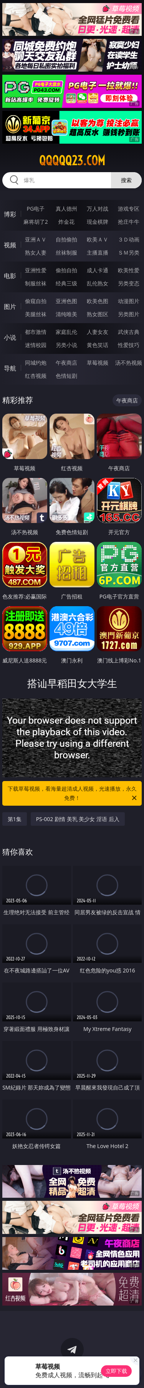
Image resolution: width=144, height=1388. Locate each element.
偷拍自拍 (66, 270)
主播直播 (97, 252)
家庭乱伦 (66, 331)
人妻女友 (97, 331)
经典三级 (66, 283)
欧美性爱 (128, 270)
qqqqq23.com (72, 160)
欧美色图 (97, 301)
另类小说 (66, 345)
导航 (10, 368)
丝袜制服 (66, 252)
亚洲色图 (66, 301)
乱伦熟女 (97, 283)
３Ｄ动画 (128, 239)
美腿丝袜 (35, 314)
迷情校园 (35, 345)
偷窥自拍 (35, 301)
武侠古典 (128, 331)
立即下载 (116, 1371)
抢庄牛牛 (128, 221)
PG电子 (35, 208)
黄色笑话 (97, 345)
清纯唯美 (66, 314)
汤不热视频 (128, 362)
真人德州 (66, 208)
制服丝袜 (35, 283)
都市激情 (35, 331)
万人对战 (97, 208)
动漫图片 (128, 301)
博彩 (10, 214)
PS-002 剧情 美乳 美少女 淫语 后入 (77, 819)
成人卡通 (97, 270)
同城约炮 (35, 362)
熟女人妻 (35, 252)
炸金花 (66, 221)
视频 (10, 245)
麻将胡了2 (35, 221)
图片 (10, 306)
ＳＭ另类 (128, 252)
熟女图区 (97, 314)
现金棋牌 (97, 221)
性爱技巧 (128, 345)
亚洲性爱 (35, 270)
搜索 (126, 180)
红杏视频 (35, 375)
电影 (10, 276)
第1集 (15, 819)
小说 (10, 337)
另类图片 (128, 314)
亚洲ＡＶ (35, 239)
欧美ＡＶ (97, 239)
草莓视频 (97, 362)
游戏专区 (128, 208)
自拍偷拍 (66, 239)
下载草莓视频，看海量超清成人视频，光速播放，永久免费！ (73, 794)
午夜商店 (66, 362)
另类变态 (128, 283)
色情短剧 (66, 375)
